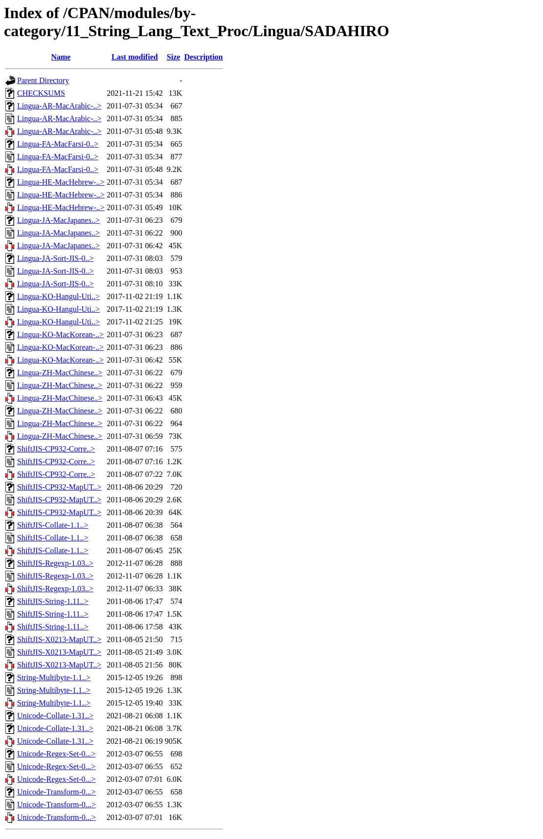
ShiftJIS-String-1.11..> (53, 601)
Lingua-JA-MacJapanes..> (58, 220)
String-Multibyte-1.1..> (53, 677)
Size (174, 57)
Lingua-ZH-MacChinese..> (59, 372)
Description (203, 57)
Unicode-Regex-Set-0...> (56, 754)
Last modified (135, 57)
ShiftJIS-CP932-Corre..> (56, 449)
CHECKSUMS (41, 93)
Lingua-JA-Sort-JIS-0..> (55, 258)
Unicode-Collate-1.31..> (55, 715)
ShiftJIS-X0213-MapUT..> (59, 639)
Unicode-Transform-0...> (56, 792)
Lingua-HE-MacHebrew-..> (61, 182)
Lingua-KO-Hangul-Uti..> (58, 296)
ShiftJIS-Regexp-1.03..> (55, 563)
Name (60, 57)
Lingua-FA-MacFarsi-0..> (57, 144)
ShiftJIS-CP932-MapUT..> (59, 487)
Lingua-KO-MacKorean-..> (60, 334)
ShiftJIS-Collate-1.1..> (52, 525)
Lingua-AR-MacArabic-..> (59, 106)
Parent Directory (43, 80)
